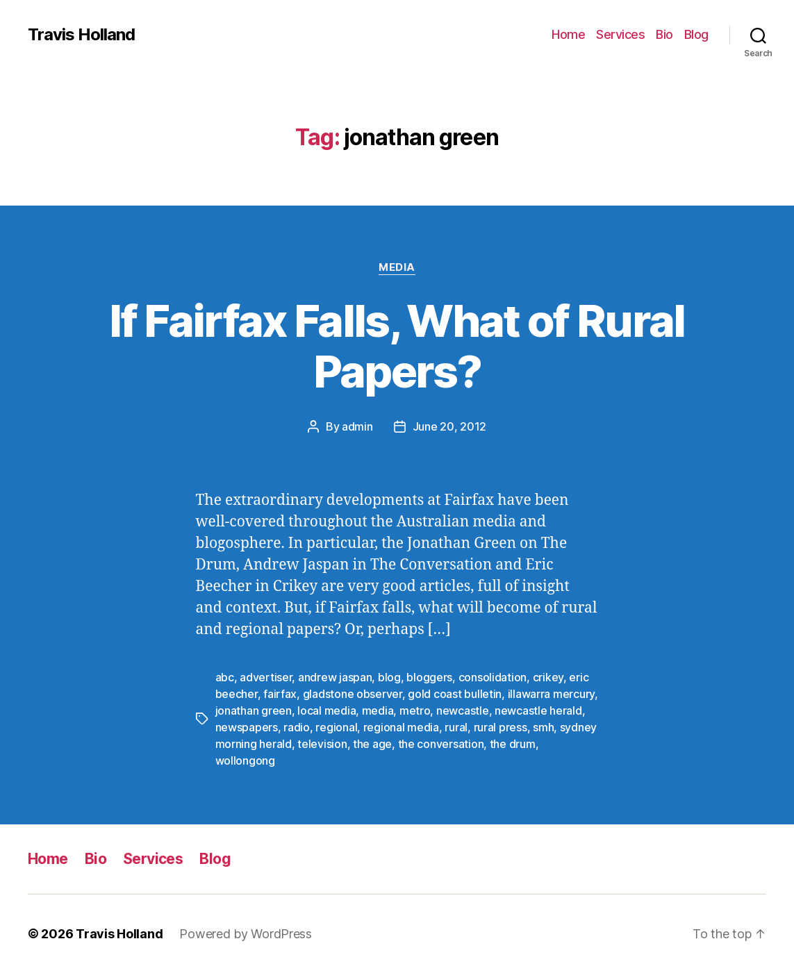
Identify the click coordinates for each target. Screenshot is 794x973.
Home (568, 34)
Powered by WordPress (245, 933)
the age (372, 744)
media (378, 710)
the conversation (441, 744)
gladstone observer (352, 694)
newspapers (246, 727)
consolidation (492, 677)
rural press (500, 727)
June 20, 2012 (450, 426)
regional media (401, 727)
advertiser (266, 677)
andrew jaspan (335, 677)
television (322, 744)
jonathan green (253, 710)
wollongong (245, 760)
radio (296, 727)
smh (543, 727)
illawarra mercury (551, 694)
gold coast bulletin (455, 694)
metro (415, 710)
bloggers (429, 677)
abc (224, 677)
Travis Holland (81, 34)
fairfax (280, 694)
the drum (513, 744)
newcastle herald (538, 710)
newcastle (462, 710)
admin (357, 426)
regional (336, 727)
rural (456, 727)
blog (389, 677)
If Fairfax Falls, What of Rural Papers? (397, 346)
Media (397, 267)
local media (326, 710)
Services (620, 34)
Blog (696, 34)
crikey (548, 677)
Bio (664, 34)
